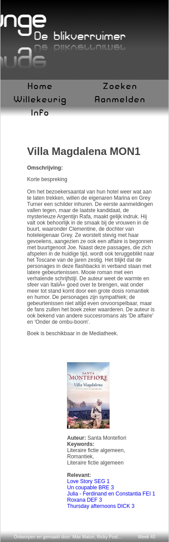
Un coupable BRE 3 (90, 487)
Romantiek (79, 456)
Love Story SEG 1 (88, 481)
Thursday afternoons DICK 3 (100, 506)
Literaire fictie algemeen (95, 450)
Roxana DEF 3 (84, 500)
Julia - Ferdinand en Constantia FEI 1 (111, 494)
